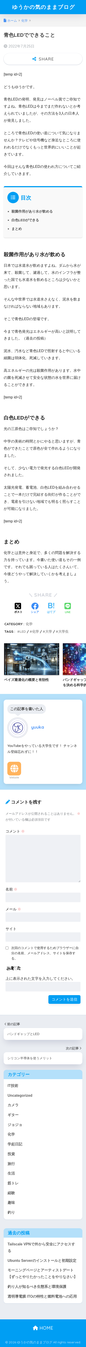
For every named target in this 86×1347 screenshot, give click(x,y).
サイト (11, 929)
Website (14, 777)
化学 (29, 624)
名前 (11, 889)
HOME (43, 1328)
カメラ (13, 1105)
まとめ (16, 229)
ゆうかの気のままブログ (43, 7)
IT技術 (13, 1086)
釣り (11, 1212)
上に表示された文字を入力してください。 (40, 979)
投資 (11, 1154)
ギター (13, 1115)
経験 (11, 1193)
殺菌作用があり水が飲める (32, 211)
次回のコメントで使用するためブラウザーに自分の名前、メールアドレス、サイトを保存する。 (45, 953)
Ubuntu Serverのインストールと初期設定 (42, 1261)
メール (13, 909)
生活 (11, 1173)
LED (23, 631)
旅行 (11, 1164)
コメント (15, 831)
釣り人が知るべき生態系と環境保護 (37, 1287)
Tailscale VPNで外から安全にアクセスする (41, 1247)
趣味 (11, 1203)
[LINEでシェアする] (67, 608)
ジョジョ (15, 1125)
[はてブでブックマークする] (51, 608)
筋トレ (13, 1183)
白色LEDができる (25, 220)
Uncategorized (20, 1095)
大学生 (63, 631)
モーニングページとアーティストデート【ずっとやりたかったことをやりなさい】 (42, 1273)
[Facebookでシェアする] (35, 608)
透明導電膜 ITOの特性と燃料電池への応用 (42, 1296)
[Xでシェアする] (18, 608)
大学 (48, 631)
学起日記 (15, 1144)
